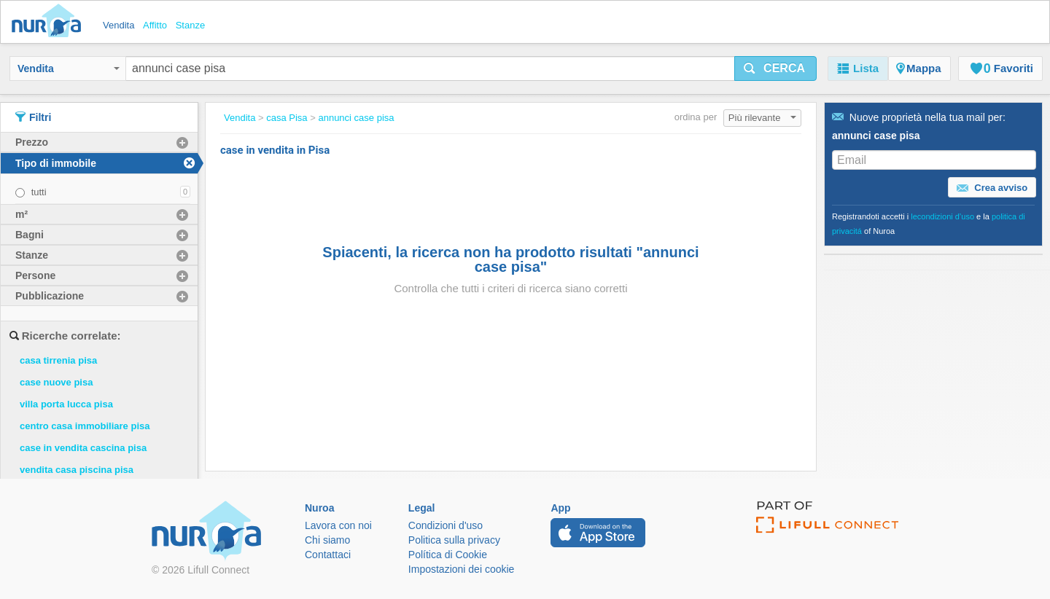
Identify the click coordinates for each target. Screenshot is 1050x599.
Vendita (69, 68)
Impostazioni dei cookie (461, 569)
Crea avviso (992, 188)
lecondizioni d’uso (942, 216)
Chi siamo (327, 540)
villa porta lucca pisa (66, 404)
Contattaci (328, 554)
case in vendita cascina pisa (83, 447)
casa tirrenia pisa (58, 360)
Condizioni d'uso (445, 525)
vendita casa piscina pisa (76, 469)
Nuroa (50, 22)
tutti (39, 192)
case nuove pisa (56, 382)
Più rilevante (762, 117)
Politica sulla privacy (454, 540)
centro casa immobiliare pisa (84, 425)
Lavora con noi (338, 525)
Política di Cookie (447, 554)
